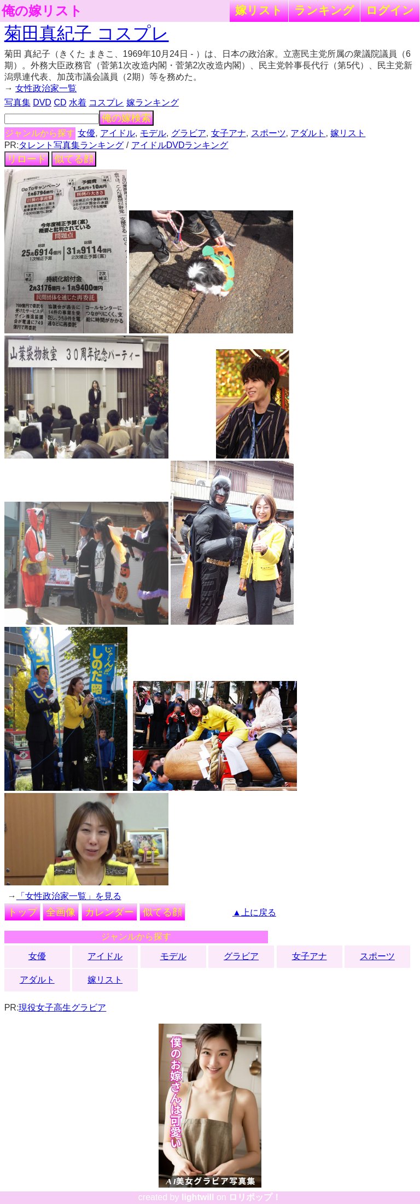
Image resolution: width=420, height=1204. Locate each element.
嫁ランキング (152, 102)
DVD (42, 102)
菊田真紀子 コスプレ (86, 33)
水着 (77, 102)
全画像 (60, 912)
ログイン (390, 10)
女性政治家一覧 (46, 88)
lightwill (198, 1197)
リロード (26, 159)
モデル (153, 133)
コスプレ (106, 102)
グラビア (188, 133)
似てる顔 (74, 159)
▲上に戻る (254, 912)
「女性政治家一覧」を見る (68, 896)
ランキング (324, 10)
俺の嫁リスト (42, 11)
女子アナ (228, 133)
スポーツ (268, 133)
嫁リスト (259, 10)
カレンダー (109, 912)
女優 (86, 133)
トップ (22, 912)
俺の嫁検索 (126, 118)
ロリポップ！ (255, 1197)
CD (60, 102)
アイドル (117, 133)
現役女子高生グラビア (62, 1007)
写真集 (17, 102)
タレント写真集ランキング (71, 145)
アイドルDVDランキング (180, 145)
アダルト (307, 133)
